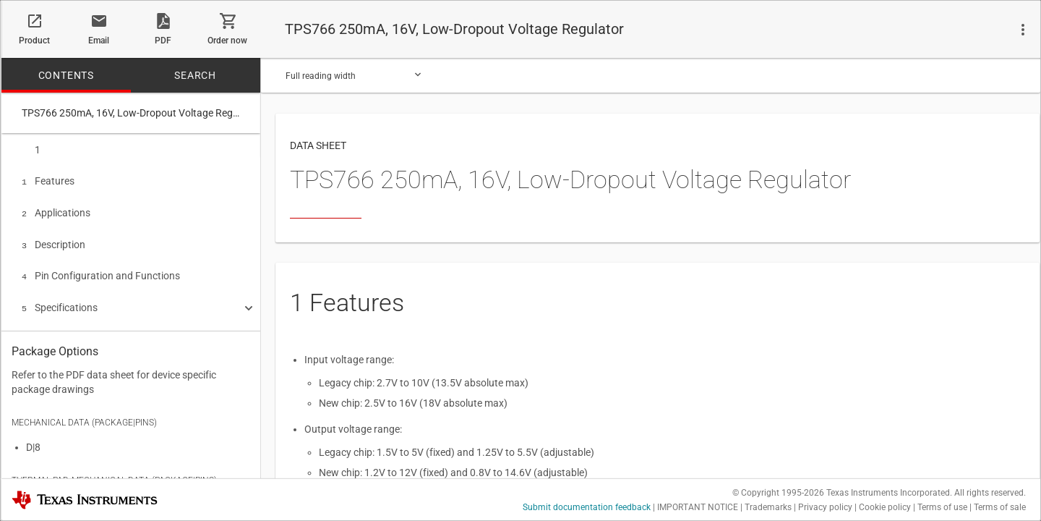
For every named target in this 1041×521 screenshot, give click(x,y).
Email (98, 40)
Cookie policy (885, 507)
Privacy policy (825, 507)
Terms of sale (1000, 507)
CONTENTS (66, 75)
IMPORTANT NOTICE (697, 507)
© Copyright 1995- (778, 493)
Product (34, 40)
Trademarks (768, 507)
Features (48, 179)
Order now (227, 40)
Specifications (60, 300)
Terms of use (942, 507)
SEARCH (195, 75)
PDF (163, 40)
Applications (56, 210)
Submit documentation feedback (587, 507)
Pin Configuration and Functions (101, 270)
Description (53, 240)
